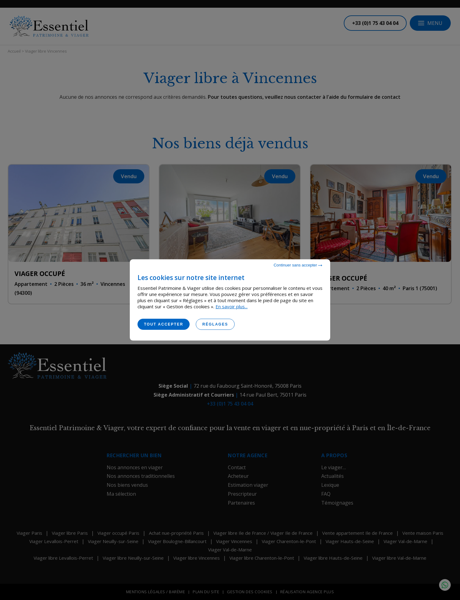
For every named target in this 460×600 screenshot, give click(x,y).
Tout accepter (163, 324)
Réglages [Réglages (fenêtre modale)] (215, 324)
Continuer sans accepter (297, 265)
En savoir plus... (232, 306)
